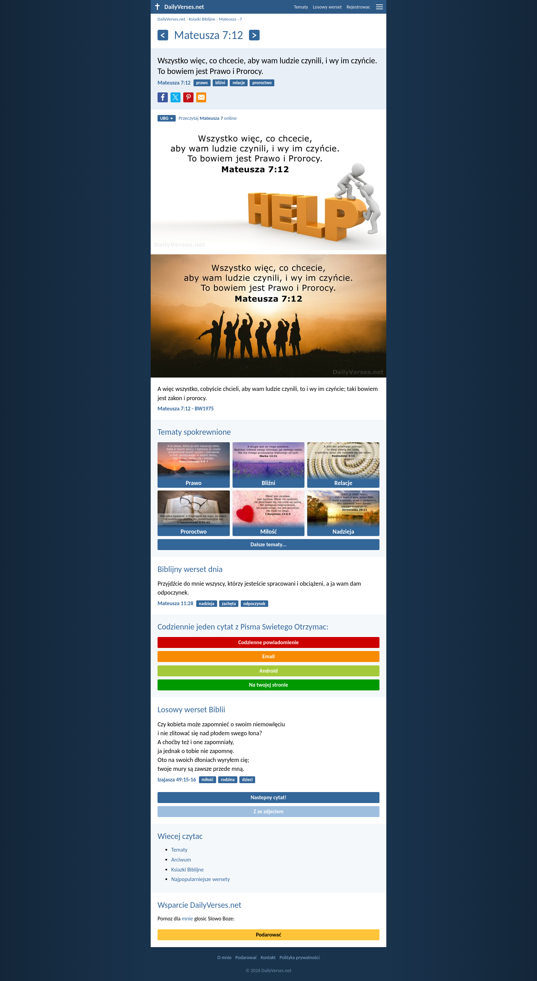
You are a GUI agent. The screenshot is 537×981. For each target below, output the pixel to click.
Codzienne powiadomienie (268, 642)
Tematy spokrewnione (194, 432)
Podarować (268, 934)
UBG (166, 118)
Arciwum (181, 859)
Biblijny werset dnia (190, 569)
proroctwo (262, 82)
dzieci (247, 779)
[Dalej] (254, 35)
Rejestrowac (358, 7)
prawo (202, 82)
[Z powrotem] (163, 35)
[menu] (379, 9)
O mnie (224, 957)
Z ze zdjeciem (268, 811)
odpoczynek (254, 603)
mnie (187, 918)
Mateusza (227, 19)
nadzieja (206, 603)
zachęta (229, 603)
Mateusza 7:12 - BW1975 (186, 408)
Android (268, 670)
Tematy (301, 7)
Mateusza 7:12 (174, 82)
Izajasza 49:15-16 (177, 779)
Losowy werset (327, 7)
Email (268, 656)
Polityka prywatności (299, 957)
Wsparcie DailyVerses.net (199, 905)
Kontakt (268, 957)
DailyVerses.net (171, 19)
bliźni (220, 82)
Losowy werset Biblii (191, 709)
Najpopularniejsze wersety (200, 879)
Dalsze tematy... (268, 544)
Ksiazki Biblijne (202, 19)
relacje (239, 82)
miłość (207, 779)
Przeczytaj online (208, 118)
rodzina (228, 779)
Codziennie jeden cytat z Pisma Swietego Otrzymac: (243, 627)
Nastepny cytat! (268, 797)
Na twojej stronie (268, 684)
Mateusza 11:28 (175, 603)
